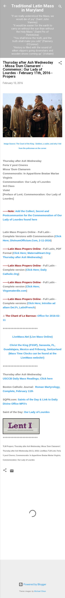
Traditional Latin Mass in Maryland (32, 8)
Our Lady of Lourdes (37, 412)
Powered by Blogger (32, 584)
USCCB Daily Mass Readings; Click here (28, 378)
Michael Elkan (40, 591)
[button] (60, 63)
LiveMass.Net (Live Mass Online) (32, 336)
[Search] (60, 7)
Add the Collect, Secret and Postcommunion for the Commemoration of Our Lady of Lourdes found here (32, 215)
